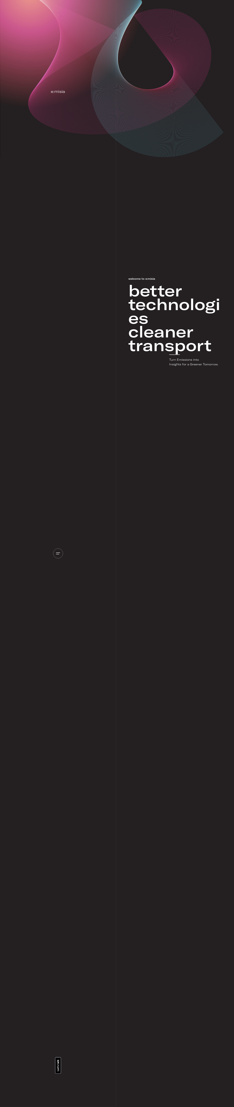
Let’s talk (58, 1065)
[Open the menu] (58, 553)
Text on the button (175, 1088)
